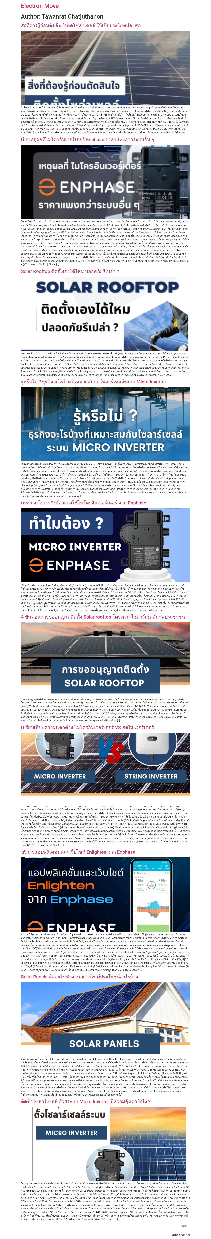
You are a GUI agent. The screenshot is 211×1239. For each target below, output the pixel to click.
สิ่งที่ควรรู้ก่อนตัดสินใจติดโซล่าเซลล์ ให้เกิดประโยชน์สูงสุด (81, 25)
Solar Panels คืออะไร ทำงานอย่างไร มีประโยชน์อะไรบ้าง (79, 977)
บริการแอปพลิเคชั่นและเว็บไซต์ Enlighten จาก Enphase (78, 852)
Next (186, 1225)
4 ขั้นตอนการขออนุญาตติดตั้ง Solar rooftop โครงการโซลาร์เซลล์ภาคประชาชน (103, 617)
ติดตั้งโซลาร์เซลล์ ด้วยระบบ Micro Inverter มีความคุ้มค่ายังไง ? (85, 1101)
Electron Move (40, 5)
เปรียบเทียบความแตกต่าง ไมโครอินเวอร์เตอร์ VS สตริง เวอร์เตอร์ (87, 727)
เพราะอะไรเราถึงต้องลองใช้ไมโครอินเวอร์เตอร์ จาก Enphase (83, 503)
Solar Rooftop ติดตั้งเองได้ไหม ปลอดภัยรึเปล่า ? (70, 271)
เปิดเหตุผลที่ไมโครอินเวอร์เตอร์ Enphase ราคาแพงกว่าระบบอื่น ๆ (87, 139)
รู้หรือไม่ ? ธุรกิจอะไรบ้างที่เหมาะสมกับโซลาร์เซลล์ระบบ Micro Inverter (93, 381)
